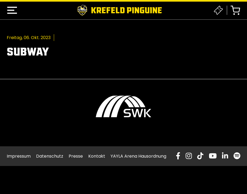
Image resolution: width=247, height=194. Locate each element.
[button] (12, 10)
